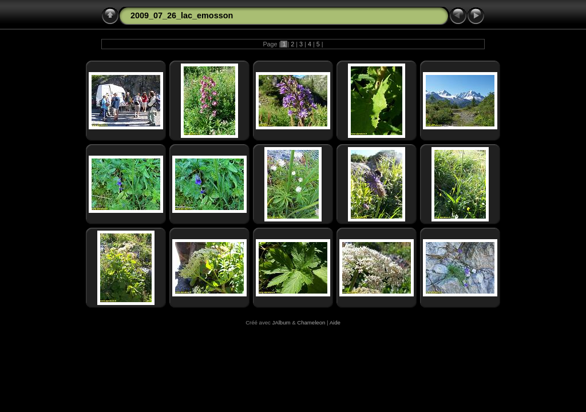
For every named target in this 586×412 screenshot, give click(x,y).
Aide (335, 322)
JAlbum (281, 322)
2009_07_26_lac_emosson (181, 15)
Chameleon (311, 322)
